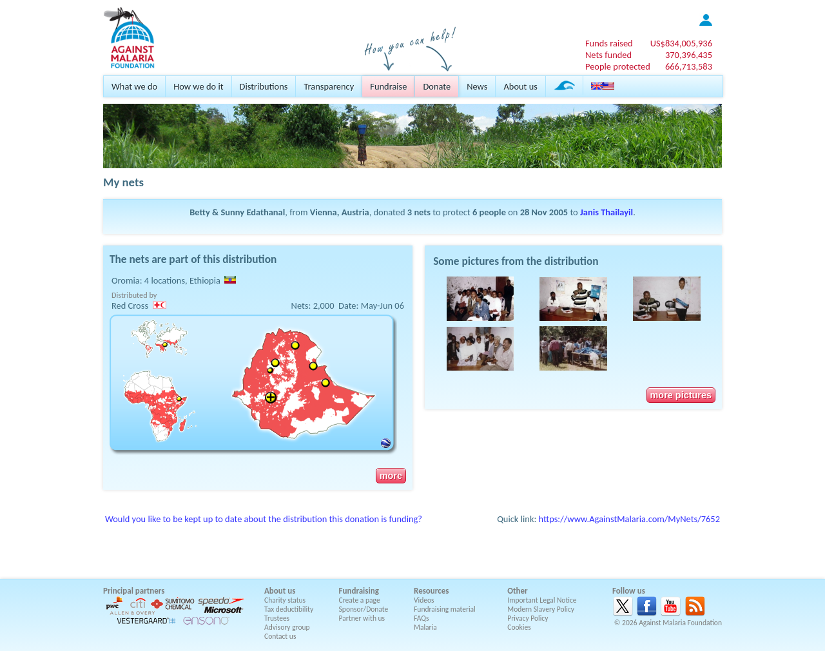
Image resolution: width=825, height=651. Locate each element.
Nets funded (608, 55)
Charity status (285, 600)
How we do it (198, 86)
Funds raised (609, 43)
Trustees (276, 618)
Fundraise (388, 86)
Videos (424, 600)
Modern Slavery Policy (540, 609)
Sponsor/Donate (364, 609)
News (477, 86)
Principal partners (133, 591)
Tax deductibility (288, 609)
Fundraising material (445, 609)
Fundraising (359, 591)
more (391, 476)
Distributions (264, 86)
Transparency (329, 86)
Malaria (425, 627)
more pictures (681, 395)
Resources (431, 591)
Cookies (519, 627)
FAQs (421, 618)
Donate (437, 86)
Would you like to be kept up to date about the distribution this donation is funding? (263, 519)
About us (520, 86)
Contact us (280, 636)
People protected (617, 66)
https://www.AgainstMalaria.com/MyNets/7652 (629, 519)
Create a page (359, 600)
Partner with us (362, 618)
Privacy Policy (527, 618)
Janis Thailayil (606, 212)
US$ (681, 43)
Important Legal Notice (541, 600)
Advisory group (287, 627)
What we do (134, 86)
